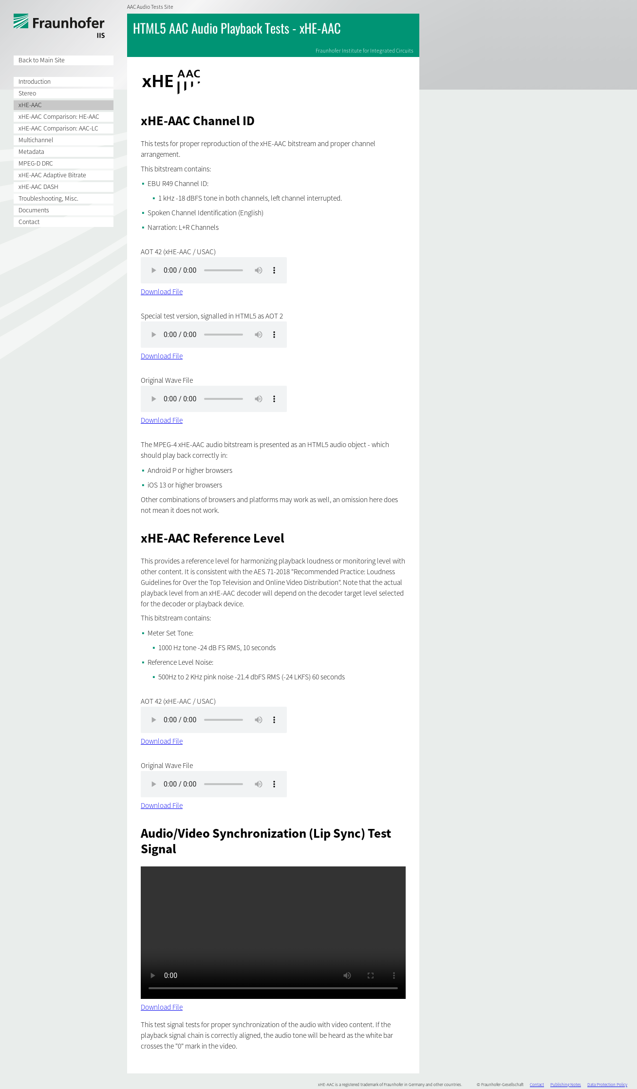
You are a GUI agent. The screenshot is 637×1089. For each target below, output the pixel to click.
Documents (34, 210)
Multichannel (36, 140)
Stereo (27, 93)
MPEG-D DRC (36, 163)
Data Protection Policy (607, 1084)
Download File (162, 291)
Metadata (31, 152)
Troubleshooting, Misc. (48, 198)
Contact (29, 222)
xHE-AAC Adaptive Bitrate (52, 175)
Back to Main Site (42, 60)
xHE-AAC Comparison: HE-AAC (59, 117)
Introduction (35, 81)
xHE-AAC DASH (38, 187)
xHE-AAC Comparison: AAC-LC (58, 128)
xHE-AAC (30, 105)
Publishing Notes (565, 1084)
